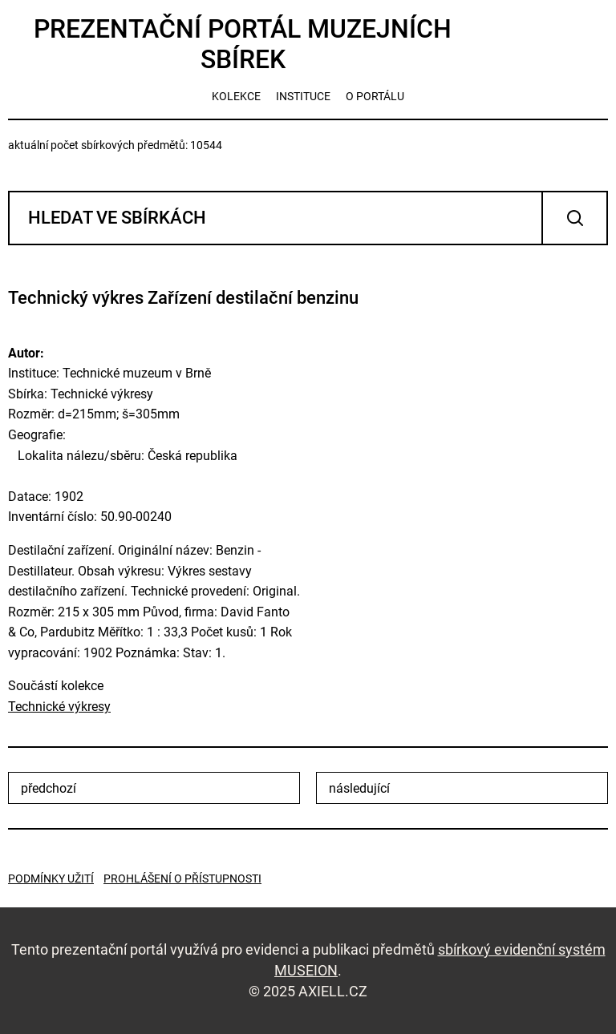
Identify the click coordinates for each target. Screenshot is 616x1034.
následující (359, 788)
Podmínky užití (51, 878)
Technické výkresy (59, 706)
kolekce (236, 96)
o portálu (375, 96)
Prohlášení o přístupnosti (182, 878)
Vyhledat (574, 218)
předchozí (48, 788)
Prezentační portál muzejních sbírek (243, 44)
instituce (303, 96)
